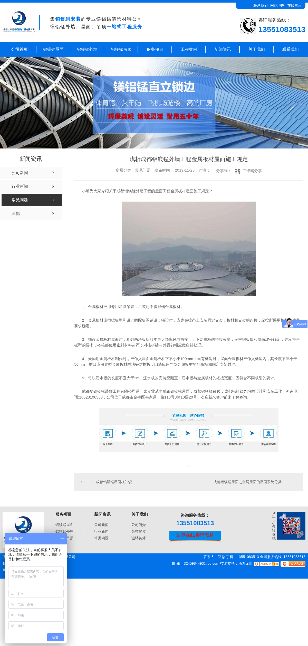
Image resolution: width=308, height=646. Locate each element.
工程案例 (189, 49)
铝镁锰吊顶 (121, 49)
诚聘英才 (138, 538)
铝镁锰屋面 (53, 49)
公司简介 (138, 525)
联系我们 (260, 5)
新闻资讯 (223, 49)
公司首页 (19, 49)
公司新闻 (101, 525)
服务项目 (155, 49)
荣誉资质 (138, 531)
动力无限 (245, 563)
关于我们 (256, 49)
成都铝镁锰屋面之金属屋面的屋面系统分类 (247, 482)
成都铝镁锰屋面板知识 (114, 482)
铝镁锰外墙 (87, 49)
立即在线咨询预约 (195, 535)
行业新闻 (101, 531)
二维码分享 (252, 170)
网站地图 (277, 5)
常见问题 (101, 538)
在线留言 (294, 5)
